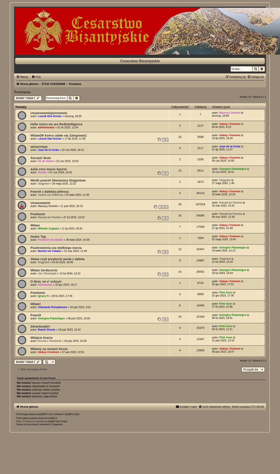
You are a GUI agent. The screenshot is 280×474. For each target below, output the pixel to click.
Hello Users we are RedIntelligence (56, 124)
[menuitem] (36, 76)
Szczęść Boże (41, 158)
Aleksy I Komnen (229, 124)
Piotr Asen (225, 292)
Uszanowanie (40, 203)
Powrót (36, 315)
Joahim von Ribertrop (50, 194)
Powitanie (38, 214)
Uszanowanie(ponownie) (49, 113)
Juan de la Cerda (48, 149)
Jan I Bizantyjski (47, 273)
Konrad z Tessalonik (49, 340)
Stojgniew (43, 183)
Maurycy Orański (229, 112)
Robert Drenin (46, 329)
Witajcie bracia (42, 337)
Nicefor (42, 172)
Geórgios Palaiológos (232, 168)
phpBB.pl (52, 418)
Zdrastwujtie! (40, 326)
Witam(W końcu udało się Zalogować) (59, 135)
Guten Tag (38, 236)
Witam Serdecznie (44, 270)
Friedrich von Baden (50, 239)
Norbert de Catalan (49, 251)
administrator (46, 127)
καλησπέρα (39, 146)
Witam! (36, 304)
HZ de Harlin (45, 161)
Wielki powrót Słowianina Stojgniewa (58, 180)
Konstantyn (45, 284)
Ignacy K (43, 295)
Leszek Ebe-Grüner (50, 116)
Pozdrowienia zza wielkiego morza (56, 248)
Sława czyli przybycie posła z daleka (58, 259)
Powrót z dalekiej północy (50, 191)
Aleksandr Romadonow (52, 307)
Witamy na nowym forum (49, 349)
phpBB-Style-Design (57, 421)
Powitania (22, 92)
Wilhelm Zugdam (48, 228)
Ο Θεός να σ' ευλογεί (46, 281)
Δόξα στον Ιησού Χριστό (49, 169)
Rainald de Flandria (230, 202)
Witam (35, 225)
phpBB (41, 414)
